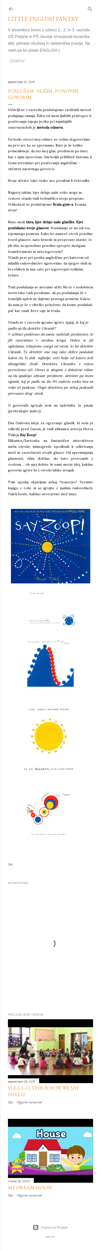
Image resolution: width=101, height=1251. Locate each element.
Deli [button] (10, 865)
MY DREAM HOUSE (30, 1187)
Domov (17, 61)
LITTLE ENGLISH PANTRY (43, 19)
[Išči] (90, 8)
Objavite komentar (29, 1102)
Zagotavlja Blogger (50, 1227)
